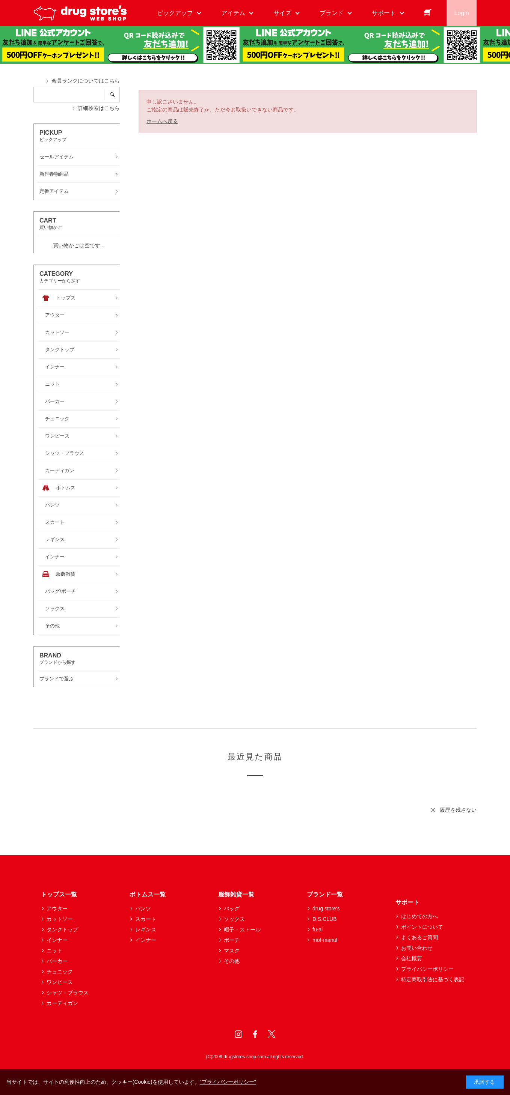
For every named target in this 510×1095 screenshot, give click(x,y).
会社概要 (411, 958)
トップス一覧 (59, 894)
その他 (232, 961)
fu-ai (317, 930)
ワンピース (60, 982)
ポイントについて (422, 927)
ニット (54, 951)
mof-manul (324, 940)
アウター (57, 908)
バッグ (232, 908)
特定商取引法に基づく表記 (432, 979)
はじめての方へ (419, 916)
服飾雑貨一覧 (236, 894)
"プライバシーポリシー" (228, 1082)
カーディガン (62, 1003)
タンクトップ (62, 930)
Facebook (255, 1034)
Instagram (238, 1034)
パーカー (57, 961)
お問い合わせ (417, 948)
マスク (232, 951)
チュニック (60, 972)
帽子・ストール (242, 930)
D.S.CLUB (324, 919)
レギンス (145, 930)
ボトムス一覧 (148, 894)
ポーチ (232, 940)
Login (461, 13)
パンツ (143, 908)
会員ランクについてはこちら (85, 81)
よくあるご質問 (419, 937)
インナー (57, 940)
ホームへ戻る (162, 121)
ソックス (234, 919)
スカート (145, 919)
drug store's (326, 908)
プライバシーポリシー (427, 969)
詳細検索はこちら (99, 108)
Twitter (271, 1034)
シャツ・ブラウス (68, 993)
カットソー (60, 919)
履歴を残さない (458, 810)
